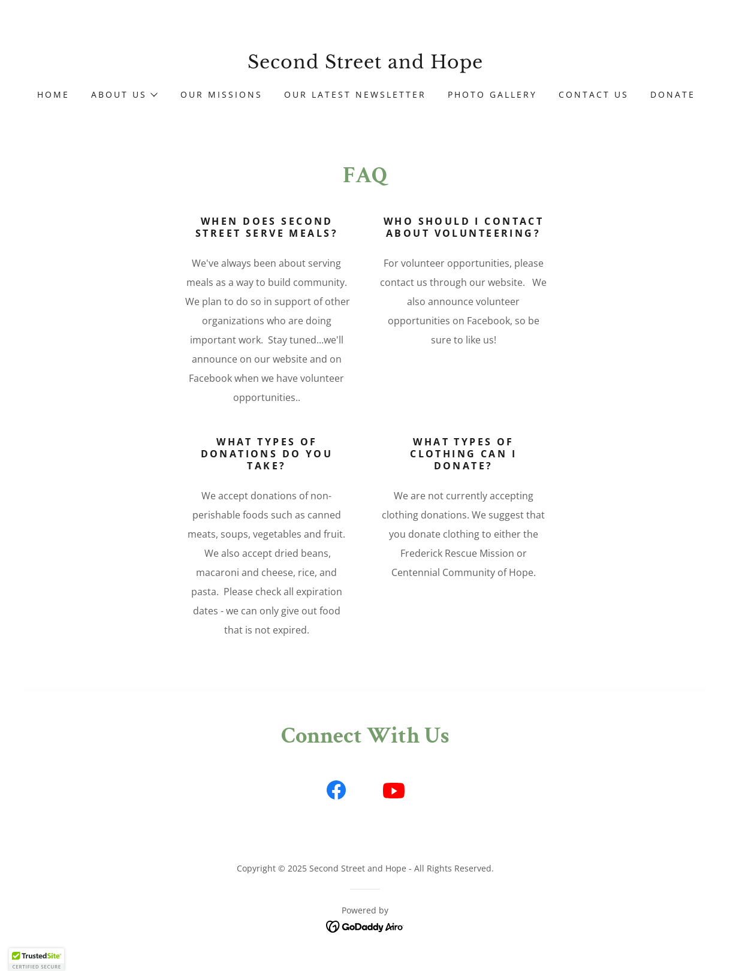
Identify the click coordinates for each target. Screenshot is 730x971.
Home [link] (53, 94)
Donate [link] (672, 94)
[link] (364, 64)
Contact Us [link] (594, 94)
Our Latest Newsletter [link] (355, 94)
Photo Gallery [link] (492, 94)
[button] (124, 95)
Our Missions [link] (221, 94)
